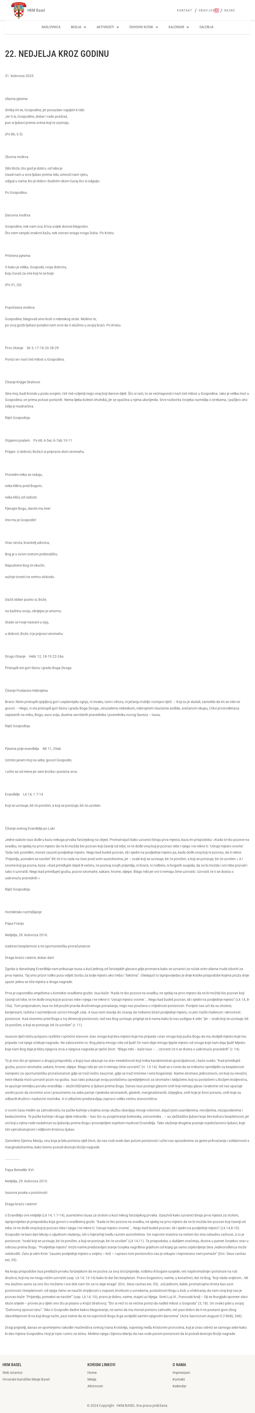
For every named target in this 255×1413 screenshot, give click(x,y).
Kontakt (184, 10)
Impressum (181, 1373)
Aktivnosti (108, 27)
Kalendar (179, 27)
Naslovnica (51, 27)
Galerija (206, 27)
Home (92, 1373)
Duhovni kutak (143, 27)
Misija (78, 27)
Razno (229, 10)
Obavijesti (208, 10)
